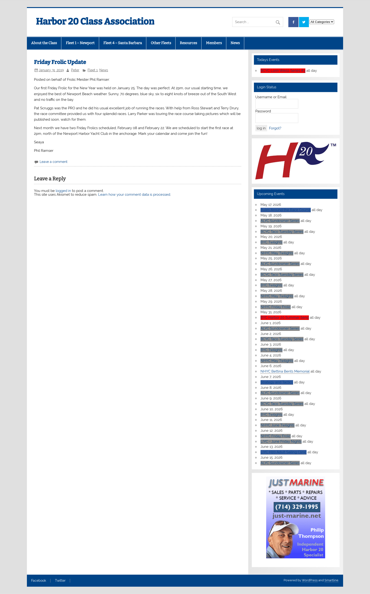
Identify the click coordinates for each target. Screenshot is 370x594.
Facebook (38, 580)
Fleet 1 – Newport (80, 43)
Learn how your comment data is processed (134, 194)
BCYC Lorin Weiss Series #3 (283, 70)
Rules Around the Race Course (286, 210)
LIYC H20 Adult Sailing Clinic (284, 452)
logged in (63, 191)
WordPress (310, 580)
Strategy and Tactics (277, 382)
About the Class (44, 43)
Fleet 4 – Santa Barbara (122, 43)
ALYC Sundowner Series (280, 221)
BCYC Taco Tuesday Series (282, 231)
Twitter (60, 580)
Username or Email (270, 97)
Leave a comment (53, 162)
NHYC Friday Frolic (276, 307)
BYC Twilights (271, 242)
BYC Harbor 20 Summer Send (285, 317)
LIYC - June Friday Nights (281, 441)
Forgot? (275, 128)
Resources (188, 43)
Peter (75, 70)
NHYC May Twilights (277, 253)
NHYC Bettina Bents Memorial (285, 371)
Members (214, 43)
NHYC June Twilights (277, 425)
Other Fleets (161, 43)
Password (263, 111)
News (235, 43)
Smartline (331, 580)
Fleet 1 (93, 70)
